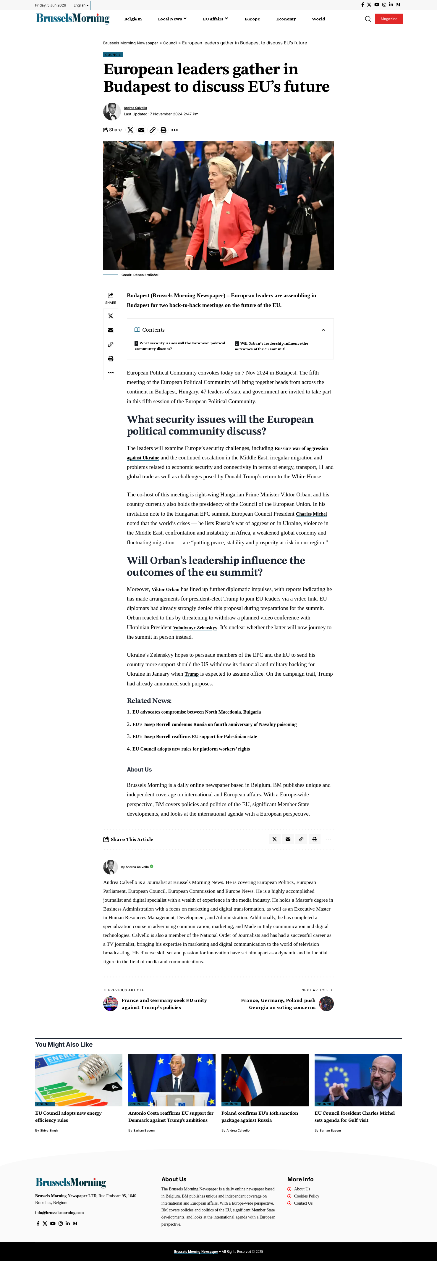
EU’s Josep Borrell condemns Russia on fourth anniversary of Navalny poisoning (229, 736)
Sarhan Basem (144, 1152)
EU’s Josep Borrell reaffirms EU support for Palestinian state (205, 749)
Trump (192, 686)
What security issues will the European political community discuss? (180, 348)
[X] (369, 5)
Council (179, 43)
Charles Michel (314, 526)
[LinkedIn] (391, 5)
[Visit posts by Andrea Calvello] (112, 113)
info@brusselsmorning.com (59, 1234)
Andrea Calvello (138, 109)
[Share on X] (131, 132)
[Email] (144, 132)
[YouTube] (377, 5)
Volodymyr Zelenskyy (199, 640)
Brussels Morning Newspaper (134, 43)
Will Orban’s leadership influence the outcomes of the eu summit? (271, 349)
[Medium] (398, 5)
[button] (367, 19)
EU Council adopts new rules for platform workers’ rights (201, 761)
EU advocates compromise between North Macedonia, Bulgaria (208, 724)
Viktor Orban (168, 601)
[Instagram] (384, 5)
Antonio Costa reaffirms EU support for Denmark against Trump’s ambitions (165, 1135)
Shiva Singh (49, 1144)
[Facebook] (362, 5)
